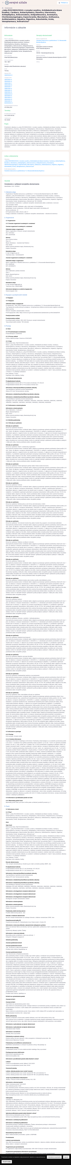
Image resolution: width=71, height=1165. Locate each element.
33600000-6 (8, 75)
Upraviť (66, 1157)
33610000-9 (8, 99)
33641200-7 (8, 86)
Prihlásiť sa (64, 2)
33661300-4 (8, 88)
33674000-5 (8, 95)
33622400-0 (8, 101)
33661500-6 (8, 92)
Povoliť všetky (7, 1161)
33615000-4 (8, 81)
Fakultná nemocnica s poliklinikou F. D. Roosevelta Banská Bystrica (24, 170)
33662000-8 (8, 94)
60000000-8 (8, 103)
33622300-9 (8, 85)
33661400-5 (8, 90)
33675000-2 (8, 97)
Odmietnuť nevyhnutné (54, 1157)
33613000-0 (8, 79)
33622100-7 (8, 83)
